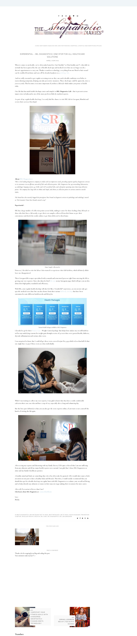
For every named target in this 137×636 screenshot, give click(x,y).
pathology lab (64, 73)
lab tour (53, 281)
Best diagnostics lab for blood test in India (32, 514)
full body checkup (66, 291)
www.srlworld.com (46, 492)
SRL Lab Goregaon (66, 516)
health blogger (74, 514)
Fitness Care (36, 331)
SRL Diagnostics (25, 179)
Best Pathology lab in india (58, 514)
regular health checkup (31, 516)
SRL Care (44, 516)
